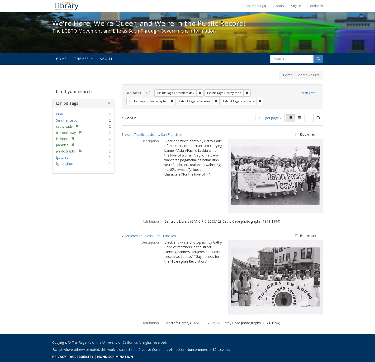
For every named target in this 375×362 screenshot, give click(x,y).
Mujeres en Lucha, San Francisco (150, 236)
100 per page (270, 118)
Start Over (309, 93)
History (278, 6)
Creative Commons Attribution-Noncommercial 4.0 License (183, 349)
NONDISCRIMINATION (115, 356)
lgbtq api (62, 157)
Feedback (315, 6)
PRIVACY (59, 356)
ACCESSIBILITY (81, 356)
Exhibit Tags (67, 103)
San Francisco (66, 120)
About (106, 58)
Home (61, 58)
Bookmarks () (254, 6)
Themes (83, 58)
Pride (60, 114)
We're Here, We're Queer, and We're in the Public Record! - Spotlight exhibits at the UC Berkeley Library (66, 6)
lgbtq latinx (64, 163)
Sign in (296, 6)
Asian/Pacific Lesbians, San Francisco (153, 134)
